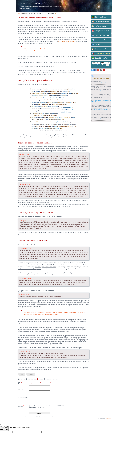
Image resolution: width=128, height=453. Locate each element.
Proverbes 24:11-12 (25, 351)
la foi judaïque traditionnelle (67, 41)
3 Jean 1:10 (22, 220)
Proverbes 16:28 (24, 294)
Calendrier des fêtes (101, 58)
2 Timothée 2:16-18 (25, 278)
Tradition (31, 374)
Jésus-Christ (108, 418)
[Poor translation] (6, 429)
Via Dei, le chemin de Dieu (30, 3)
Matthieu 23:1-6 (24, 154)
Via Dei (20, 13)
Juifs (22, 374)
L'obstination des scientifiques (101, 119)
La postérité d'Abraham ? (99, 90)
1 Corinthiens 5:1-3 (25, 248)
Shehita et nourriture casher (100, 83)
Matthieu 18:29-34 (24, 184)
